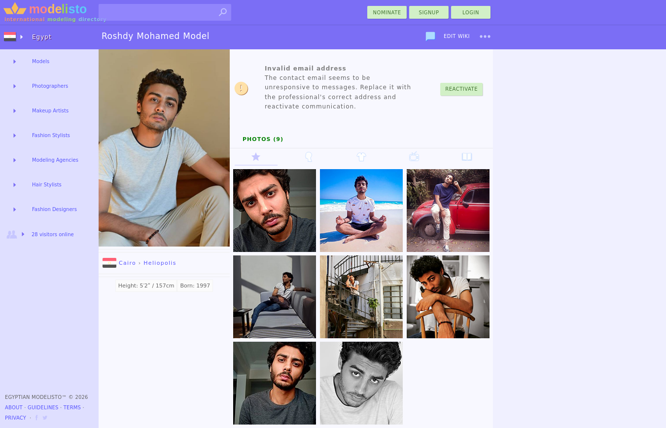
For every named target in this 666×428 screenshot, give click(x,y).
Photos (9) (263, 139)
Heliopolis (159, 263)
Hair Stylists (47, 184)
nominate (387, 12)
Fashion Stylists (51, 135)
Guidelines (43, 407)
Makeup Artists (50, 110)
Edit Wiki (457, 36)
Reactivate (461, 89)
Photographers (50, 86)
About (14, 407)
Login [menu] (470, 12)
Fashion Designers (54, 209)
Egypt (42, 37)
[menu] (485, 36)
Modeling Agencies (55, 160)
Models (40, 61)
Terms (72, 407)
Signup (429, 12)
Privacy (15, 418)
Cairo (119, 263)
